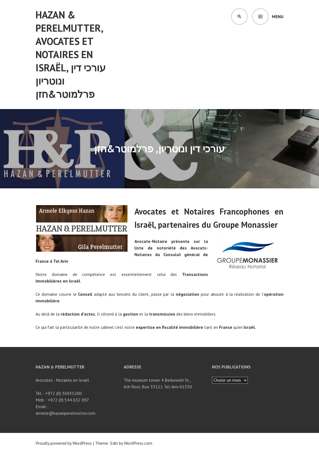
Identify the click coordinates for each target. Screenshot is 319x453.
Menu (277, 16)
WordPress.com (138, 443)
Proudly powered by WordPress (64, 443)
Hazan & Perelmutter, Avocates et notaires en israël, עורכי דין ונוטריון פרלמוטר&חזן (71, 54)
